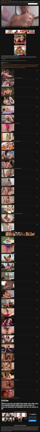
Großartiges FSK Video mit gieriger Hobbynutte (7, 222)
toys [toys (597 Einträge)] (23, 67)
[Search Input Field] (32, 4)
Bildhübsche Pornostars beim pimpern (6, 289)
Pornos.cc (4, 2)
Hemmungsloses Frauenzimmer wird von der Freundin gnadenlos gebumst (11, 168)
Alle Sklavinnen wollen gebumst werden (6, 352)
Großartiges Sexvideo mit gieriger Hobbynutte (7, 150)
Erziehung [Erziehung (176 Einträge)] (31, 64)
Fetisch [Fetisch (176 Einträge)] (34, 64)
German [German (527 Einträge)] (10, 66)
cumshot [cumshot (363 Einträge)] (22, 64)
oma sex (11, 0)
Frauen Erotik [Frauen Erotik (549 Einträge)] (7, 405)
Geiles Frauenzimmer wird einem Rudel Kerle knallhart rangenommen (10, 141)
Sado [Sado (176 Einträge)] (15, 67)
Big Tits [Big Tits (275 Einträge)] (10, 64)
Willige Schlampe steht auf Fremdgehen (6, 307)
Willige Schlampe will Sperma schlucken (6, 361)
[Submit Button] (37, 4)
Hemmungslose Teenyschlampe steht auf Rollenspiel (8, 244)
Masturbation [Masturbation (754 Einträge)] (6, 67)
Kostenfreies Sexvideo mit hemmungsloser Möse (7, 298)
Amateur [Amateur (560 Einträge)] (3, 64)
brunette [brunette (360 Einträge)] (18, 64)
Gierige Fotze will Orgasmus (5, 186)
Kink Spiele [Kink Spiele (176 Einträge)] (21, 66)
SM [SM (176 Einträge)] (21, 67)
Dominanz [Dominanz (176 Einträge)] (25, 64)
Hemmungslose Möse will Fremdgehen (6, 280)
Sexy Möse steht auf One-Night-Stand (6, 370)
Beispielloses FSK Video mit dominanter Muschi (7, 159)
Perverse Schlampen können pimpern (6, 271)
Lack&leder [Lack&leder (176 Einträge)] (27, 66)
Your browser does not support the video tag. (20, 17)
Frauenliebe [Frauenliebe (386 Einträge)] (6, 66)
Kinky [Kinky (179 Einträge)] (24, 66)
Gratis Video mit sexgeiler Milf (5, 316)
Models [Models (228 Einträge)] (10, 67)
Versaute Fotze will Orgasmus (5, 177)
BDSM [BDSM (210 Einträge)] (7, 64)
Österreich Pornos (7, 0)
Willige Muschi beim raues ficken (5, 325)
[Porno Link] (20, 32)
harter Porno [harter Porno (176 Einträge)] (17, 66)
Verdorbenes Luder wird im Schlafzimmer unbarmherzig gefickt (9, 379)
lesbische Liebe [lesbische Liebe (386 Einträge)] (34, 66)
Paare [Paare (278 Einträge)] (13, 67)
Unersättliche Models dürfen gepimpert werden (7, 195)
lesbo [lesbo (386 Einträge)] (2, 67)
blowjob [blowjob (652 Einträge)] (15, 64)
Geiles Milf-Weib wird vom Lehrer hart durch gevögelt (8, 253)
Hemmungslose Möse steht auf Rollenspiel (7, 343)
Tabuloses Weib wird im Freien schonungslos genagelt (8, 231)
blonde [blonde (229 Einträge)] (12, 64)
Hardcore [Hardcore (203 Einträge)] (13, 66)
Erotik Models (6, 62)
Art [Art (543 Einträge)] (5, 64)
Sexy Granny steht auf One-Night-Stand (6, 334)
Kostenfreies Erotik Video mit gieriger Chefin (7, 204)
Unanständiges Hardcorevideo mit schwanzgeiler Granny (9, 262)
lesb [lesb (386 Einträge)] (30, 66)
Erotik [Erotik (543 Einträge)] (28, 64)
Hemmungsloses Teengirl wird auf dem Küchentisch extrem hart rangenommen (11, 213)
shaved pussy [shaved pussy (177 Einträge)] (18, 67)
